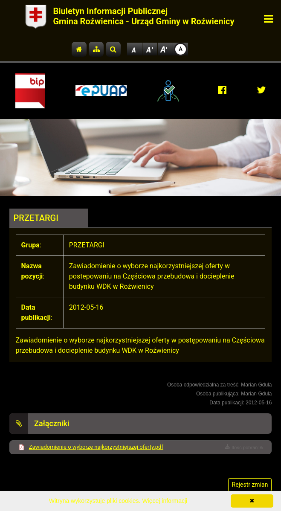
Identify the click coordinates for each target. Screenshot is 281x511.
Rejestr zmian (250, 484)
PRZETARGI (36, 218)
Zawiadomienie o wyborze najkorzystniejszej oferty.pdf (96, 447)
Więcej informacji (164, 500)
